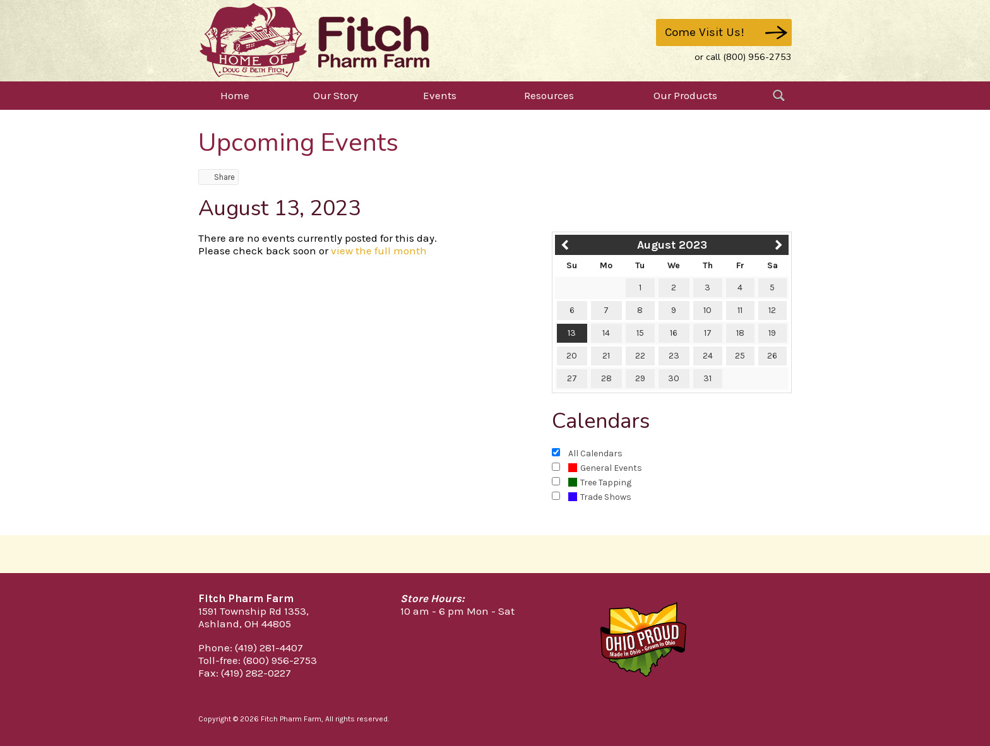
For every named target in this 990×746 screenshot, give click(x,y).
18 (740, 333)
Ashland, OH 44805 (244, 623)
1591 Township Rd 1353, (253, 611)
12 (772, 310)
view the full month (379, 250)
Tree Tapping (599, 482)
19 (772, 333)
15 (640, 333)
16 (673, 333)
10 (707, 310)
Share (218, 177)
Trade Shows (599, 497)
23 (674, 355)
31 (707, 378)
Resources (549, 95)
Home (234, 95)
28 (606, 378)
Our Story (335, 95)
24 (708, 355)
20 (571, 355)
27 (572, 378)
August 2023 (672, 245)
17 (708, 333)
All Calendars (595, 453)
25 (740, 355)
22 (640, 355)
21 (606, 355)
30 (673, 378)
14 (606, 333)
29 (640, 378)
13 (572, 333)
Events (439, 95)
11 (739, 310)
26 (772, 355)
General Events (605, 468)
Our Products (685, 95)
